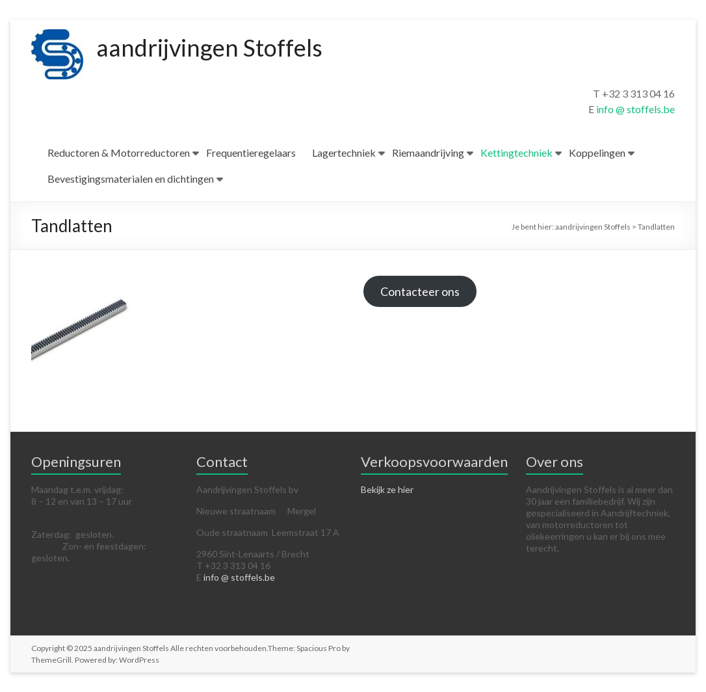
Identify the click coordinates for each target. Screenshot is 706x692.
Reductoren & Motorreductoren (118, 152)
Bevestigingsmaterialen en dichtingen (130, 178)
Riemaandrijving (428, 152)
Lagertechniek (344, 152)
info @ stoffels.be (635, 109)
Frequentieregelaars (251, 152)
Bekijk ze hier (387, 489)
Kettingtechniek (516, 152)
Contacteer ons (420, 291)
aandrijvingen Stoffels (209, 47)
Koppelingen (597, 152)
